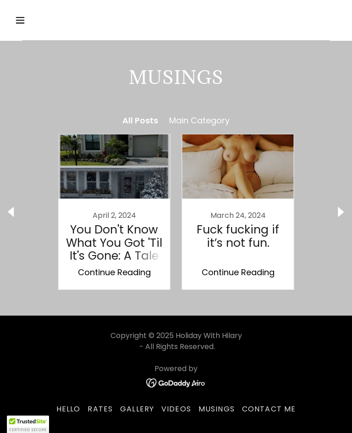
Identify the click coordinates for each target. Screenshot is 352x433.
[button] (49, 20)
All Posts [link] (140, 120)
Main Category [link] (199, 120)
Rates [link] (100, 409)
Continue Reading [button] (114, 272)
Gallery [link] (137, 409)
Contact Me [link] (269, 409)
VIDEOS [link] (176, 409)
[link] (114, 212)
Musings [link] (216, 409)
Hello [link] (68, 409)
